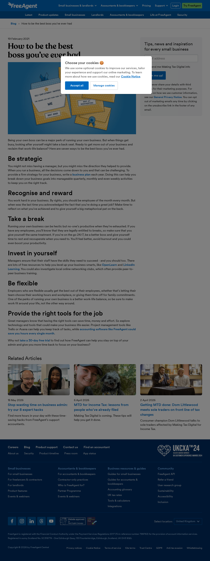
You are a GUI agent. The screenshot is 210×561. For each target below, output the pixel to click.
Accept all (76, 85)
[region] (106, 75)
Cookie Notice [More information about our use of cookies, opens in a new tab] (130, 76)
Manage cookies (104, 85)
